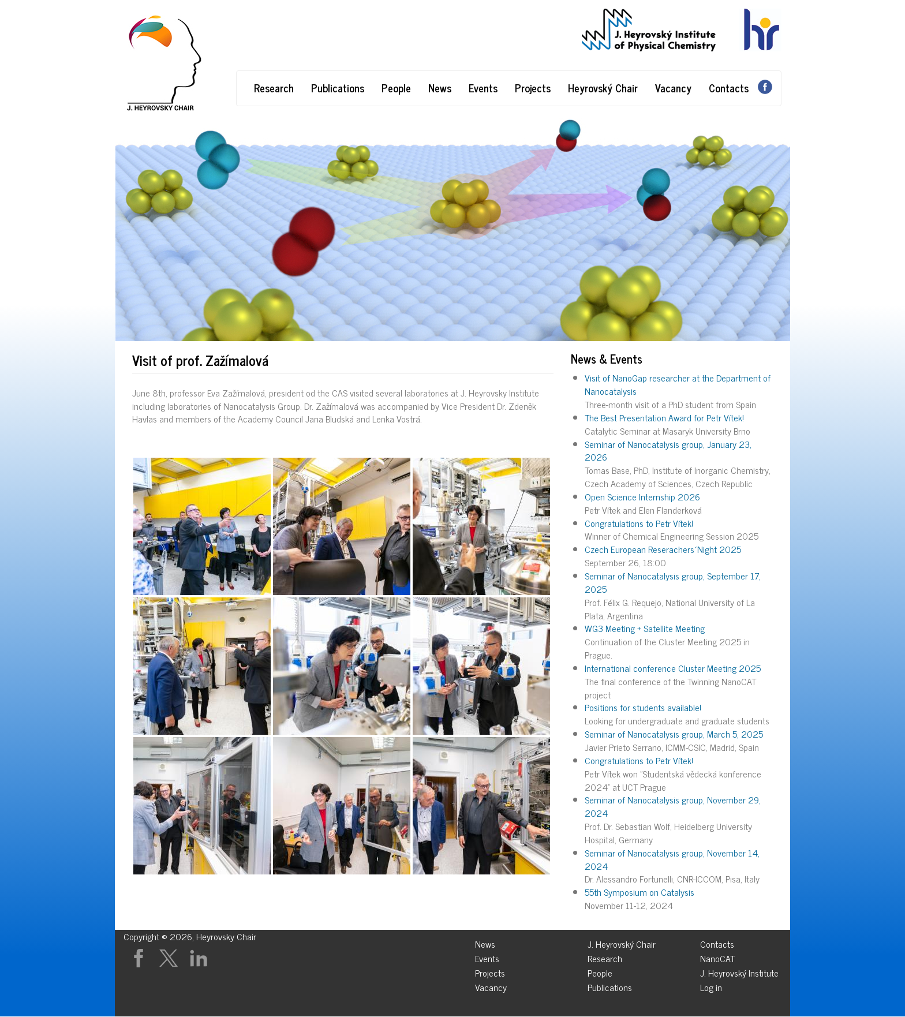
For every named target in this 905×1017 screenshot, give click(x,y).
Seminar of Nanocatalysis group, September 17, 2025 (673, 582)
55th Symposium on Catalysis (639, 891)
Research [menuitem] (605, 957)
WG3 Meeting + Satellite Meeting (645, 627)
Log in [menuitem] (711, 985)
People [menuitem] (600, 971)
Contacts (729, 87)
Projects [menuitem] (490, 971)
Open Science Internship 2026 (642, 496)
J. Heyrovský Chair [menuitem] (622, 942)
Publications (337, 87)
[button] (202, 526)
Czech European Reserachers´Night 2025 (663, 548)
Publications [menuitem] (610, 985)
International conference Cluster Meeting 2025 (673, 667)
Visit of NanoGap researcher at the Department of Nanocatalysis (678, 384)
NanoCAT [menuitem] (717, 957)
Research (274, 87)
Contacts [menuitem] (717, 942)
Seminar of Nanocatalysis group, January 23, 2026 (668, 450)
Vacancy (673, 87)
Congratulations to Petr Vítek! (639, 522)
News (439, 87)
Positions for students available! (643, 707)
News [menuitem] (485, 942)
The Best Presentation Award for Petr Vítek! (664, 417)
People (396, 87)
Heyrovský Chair (603, 87)
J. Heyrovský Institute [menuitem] (739, 971)
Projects (533, 87)
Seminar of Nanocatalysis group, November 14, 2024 (672, 859)
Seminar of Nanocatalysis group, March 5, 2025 (674, 733)
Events (483, 87)
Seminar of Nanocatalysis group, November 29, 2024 (673, 806)
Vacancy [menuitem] (491, 985)
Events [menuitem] (487, 957)
